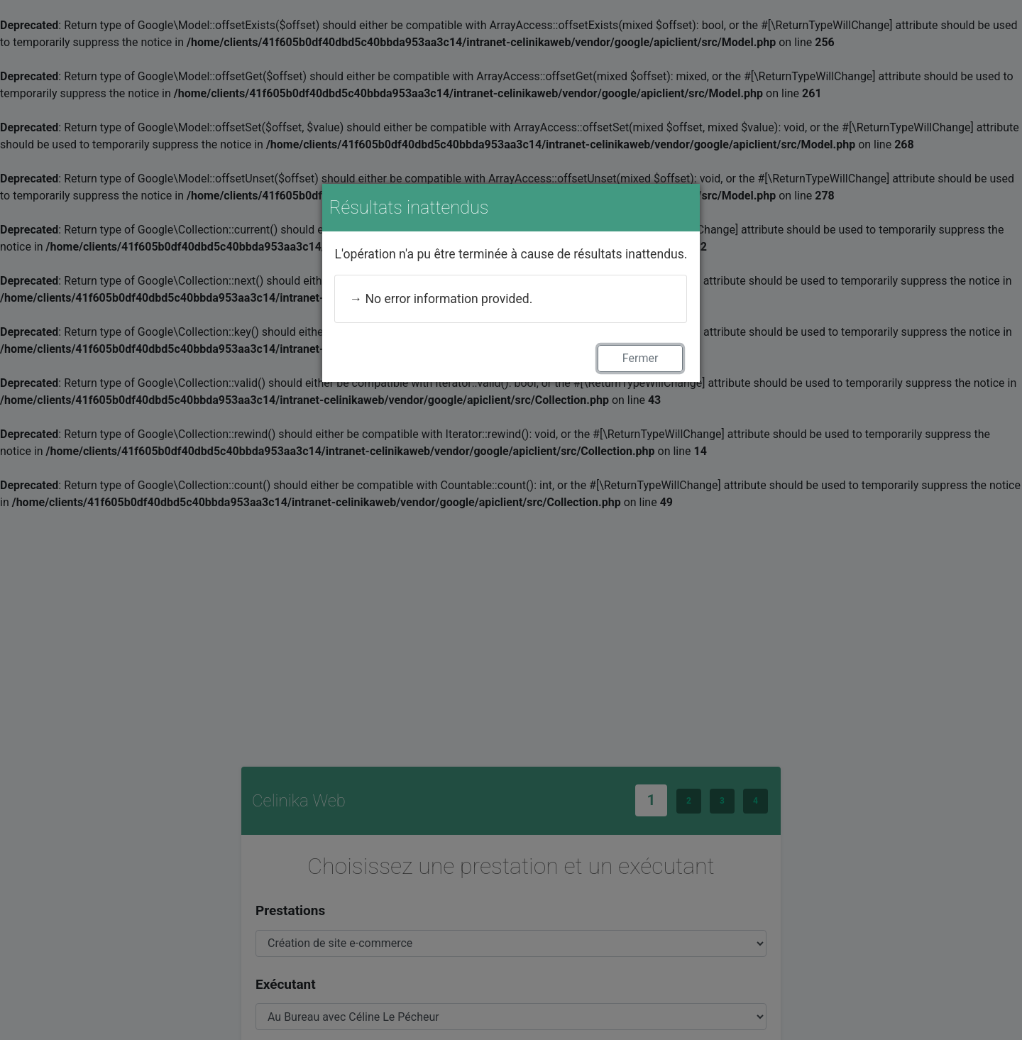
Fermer (640, 358)
